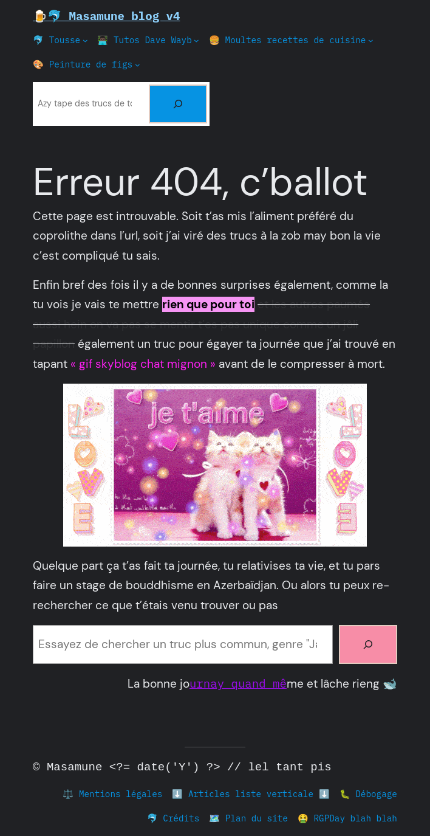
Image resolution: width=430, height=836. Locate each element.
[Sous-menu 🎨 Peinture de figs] (137, 64)
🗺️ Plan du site (248, 818)
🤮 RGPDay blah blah (347, 818)
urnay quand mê (238, 683)
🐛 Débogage (368, 794)
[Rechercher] (178, 104)
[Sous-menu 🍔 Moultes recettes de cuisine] (371, 40)
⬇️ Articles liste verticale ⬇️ (250, 794)
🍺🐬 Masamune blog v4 (106, 15)
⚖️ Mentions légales (112, 794)
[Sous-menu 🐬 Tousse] (85, 40)
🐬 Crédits (173, 818)
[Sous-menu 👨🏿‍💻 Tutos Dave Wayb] (196, 40)
